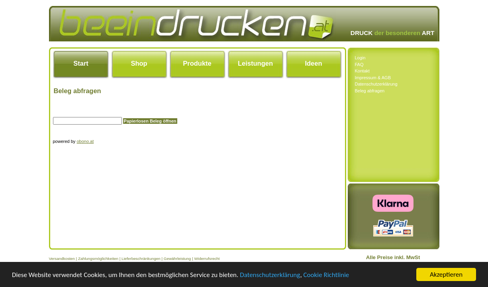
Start (80, 63)
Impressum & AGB (373, 77)
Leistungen (255, 63)
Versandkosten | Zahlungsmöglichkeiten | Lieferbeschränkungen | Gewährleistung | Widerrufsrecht (134, 258)
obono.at (85, 141)
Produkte (197, 63)
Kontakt (362, 70)
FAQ (359, 64)
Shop (139, 63)
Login (360, 57)
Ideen (313, 63)
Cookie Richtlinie (326, 275)
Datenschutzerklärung (270, 275)
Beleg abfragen (370, 90)
